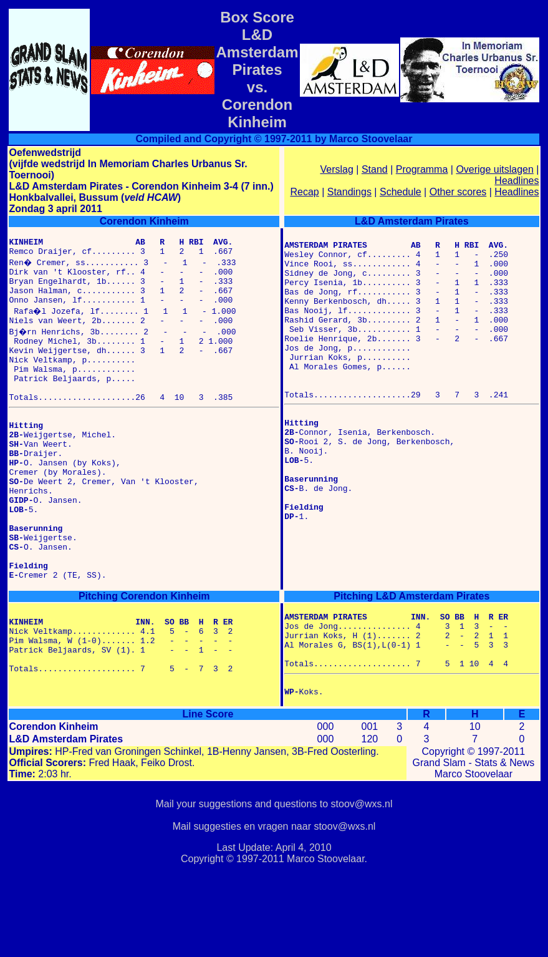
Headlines (516, 180)
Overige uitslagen (495, 169)
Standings (349, 192)
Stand (375, 169)
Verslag (336, 169)
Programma (422, 169)
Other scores (458, 192)
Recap (304, 192)
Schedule (400, 192)
